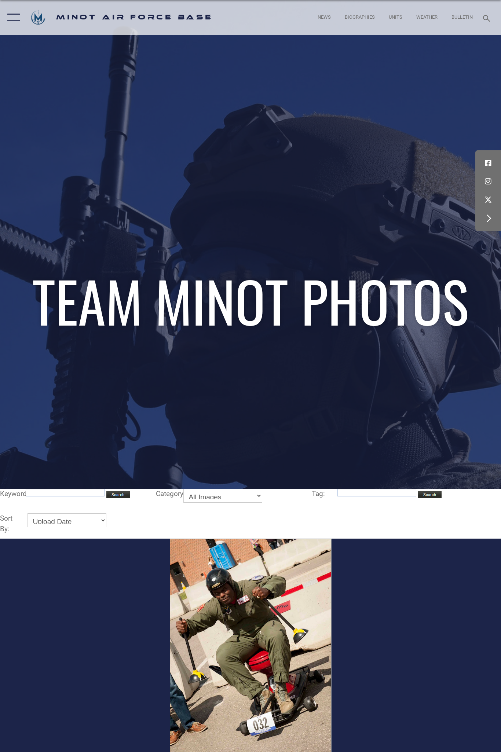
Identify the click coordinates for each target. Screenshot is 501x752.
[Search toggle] (488, 18)
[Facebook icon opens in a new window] (488, 163)
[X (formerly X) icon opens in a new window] (488, 200)
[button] (12, 17)
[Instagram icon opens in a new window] (488, 181)
